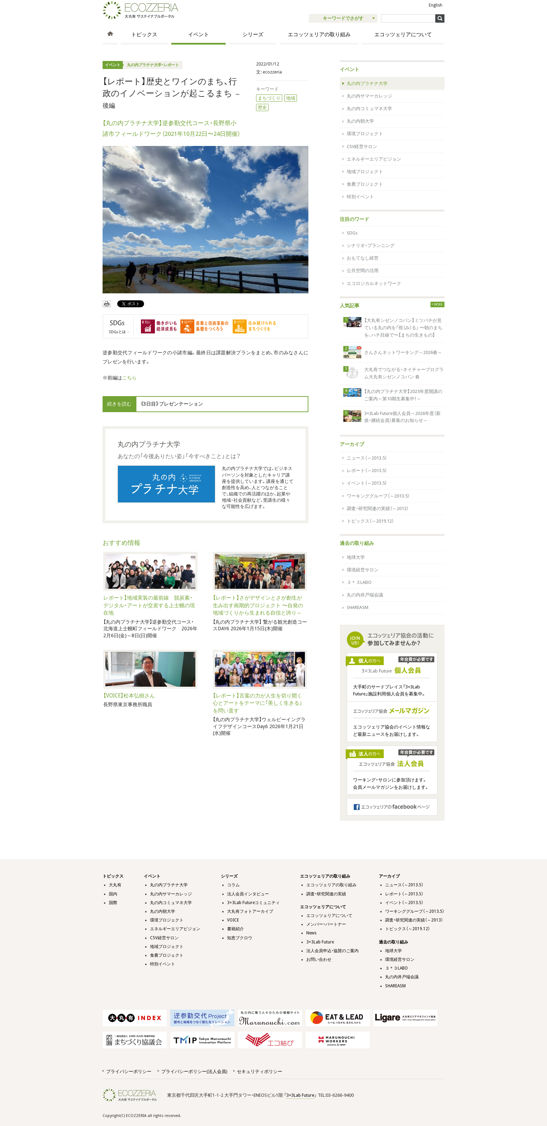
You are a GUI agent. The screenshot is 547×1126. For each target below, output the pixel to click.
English (435, 5)
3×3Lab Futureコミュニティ (253, 902)
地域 (290, 98)
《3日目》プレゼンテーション (171, 404)
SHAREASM (357, 607)
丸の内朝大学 (360, 121)
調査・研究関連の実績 (326, 894)
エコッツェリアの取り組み (319, 34)
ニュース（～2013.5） (367, 458)
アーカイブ (352, 444)
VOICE (233, 920)
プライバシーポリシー (128, 1071)
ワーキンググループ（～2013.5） (378, 496)
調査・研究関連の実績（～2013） (378, 508)
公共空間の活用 (363, 270)
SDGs (352, 233)
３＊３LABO (359, 582)
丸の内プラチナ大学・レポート (153, 65)
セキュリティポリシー (259, 1071)
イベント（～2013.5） (367, 483)
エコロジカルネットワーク (374, 283)
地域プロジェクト (365, 171)
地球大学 (356, 557)
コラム (233, 884)
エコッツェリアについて (403, 34)
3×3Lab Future (320, 942)
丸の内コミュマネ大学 (369, 108)
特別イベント (360, 196)
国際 (113, 902)
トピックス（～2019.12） (370, 521)
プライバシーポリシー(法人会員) (194, 1071)
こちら (129, 377)
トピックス (144, 34)
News (311, 933)
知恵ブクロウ (239, 937)
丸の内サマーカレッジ (369, 96)
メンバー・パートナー (326, 924)
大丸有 (115, 884)
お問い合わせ (318, 959)
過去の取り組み (357, 543)
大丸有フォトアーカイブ (250, 911)
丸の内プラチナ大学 (367, 83)
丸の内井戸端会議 (365, 594)
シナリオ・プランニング (371, 245)
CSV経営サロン (362, 146)
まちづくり (269, 98)
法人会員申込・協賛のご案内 (332, 950)
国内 (113, 894)
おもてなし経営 (363, 258)
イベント (198, 34)
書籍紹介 (235, 928)
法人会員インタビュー (248, 894)
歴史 (262, 107)
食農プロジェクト (365, 184)
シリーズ (252, 34)
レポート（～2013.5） (367, 470)
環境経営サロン (363, 569)
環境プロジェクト (365, 133)
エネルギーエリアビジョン (374, 159)
